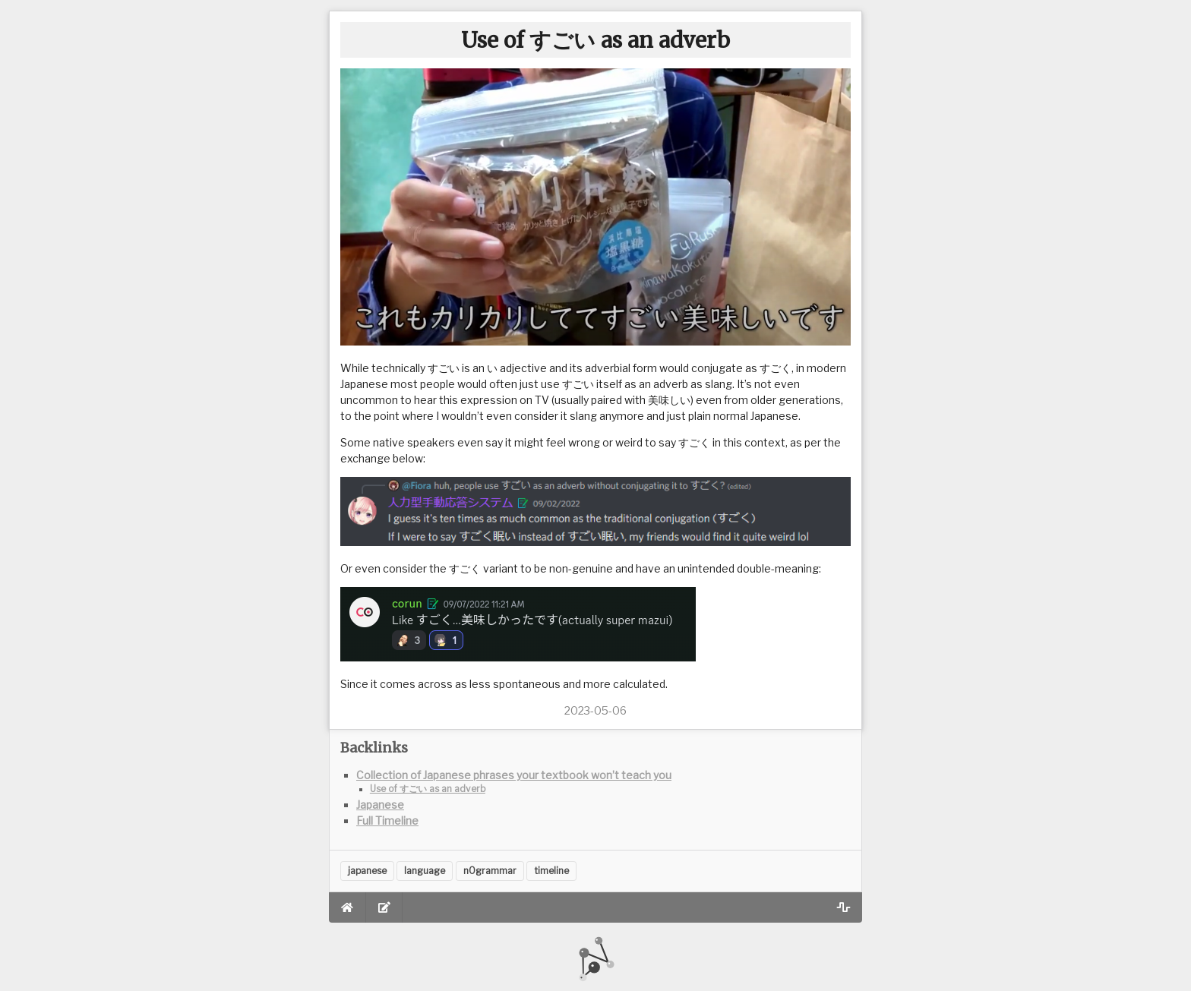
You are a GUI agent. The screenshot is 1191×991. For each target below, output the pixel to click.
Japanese (380, 804)
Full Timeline (387, 820)
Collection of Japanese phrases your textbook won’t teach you (513, 774)
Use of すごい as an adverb (427, 789)
